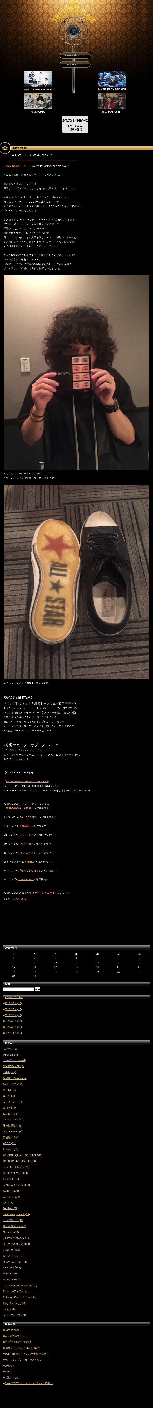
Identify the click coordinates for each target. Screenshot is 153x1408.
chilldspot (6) (10, 1072)
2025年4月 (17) (13, 1015)
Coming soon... (13, 1330)
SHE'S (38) (9, 1095)
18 (76, 967)
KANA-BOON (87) (13, 1255)
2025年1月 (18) (13, 1032)
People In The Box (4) (15, 1291)
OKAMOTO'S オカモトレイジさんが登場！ (29, 1383)
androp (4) (9, 1309)
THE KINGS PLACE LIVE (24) (20, 1285)
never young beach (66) (16, 1214)
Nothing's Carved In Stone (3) (19, 1297)
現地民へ (10, 1365)
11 (76, 962)
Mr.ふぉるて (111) (13, 1084)
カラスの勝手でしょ (16, 1336)
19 (97, 967)
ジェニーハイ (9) (12, 1101)
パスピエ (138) (11, 1249)
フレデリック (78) (13, 1220)
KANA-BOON (19, 899)
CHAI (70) (8, 1202)
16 (34, 967)
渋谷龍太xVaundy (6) (14, 1078)
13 (118, 962)
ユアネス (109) (11, 1196)
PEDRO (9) (9, 1090)
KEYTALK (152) (12, 1267)
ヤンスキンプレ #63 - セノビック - (24, 1359)
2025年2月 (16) (13, 1027)
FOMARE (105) (11, 1178)
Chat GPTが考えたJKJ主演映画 (22, 1347)
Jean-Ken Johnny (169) (16, 1167)
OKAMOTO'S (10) (13, 1119)
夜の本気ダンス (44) (14, 1226)
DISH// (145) (10, 1107)
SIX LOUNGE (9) (12, 1131)
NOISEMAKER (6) (13, 1066)
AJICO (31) (9, 1143)
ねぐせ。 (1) (10, 1048)
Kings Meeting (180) (14, 1303)
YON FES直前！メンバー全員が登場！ (26, 1353)
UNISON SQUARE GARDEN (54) (22, 1155)
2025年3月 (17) (13, 1021)
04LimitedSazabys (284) (16, 1238)
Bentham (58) (10, 1208)
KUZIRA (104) (11, 1190)
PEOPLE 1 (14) (12, 1054)
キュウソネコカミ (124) (16, 1243)
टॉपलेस (8, 1371)
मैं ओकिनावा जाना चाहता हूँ (18, 1341)
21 (139, 967)
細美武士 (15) (10, 1149)
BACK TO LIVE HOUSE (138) (19, 1161)
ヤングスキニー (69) (14, 1060)
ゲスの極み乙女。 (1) (15, 1261)
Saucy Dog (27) (12, 1113)
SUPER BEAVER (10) (15, 1173)
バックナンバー (14, 997)
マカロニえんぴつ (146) (16, 1184)
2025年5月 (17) (13, 1009)
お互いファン (13, 1377)
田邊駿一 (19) (10, 1137)
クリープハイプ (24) (14, 1315)
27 (118, 971)
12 (97, 962)
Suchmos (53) (11, 1232)
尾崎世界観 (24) (12, 1125)
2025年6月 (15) (13, 1003)
